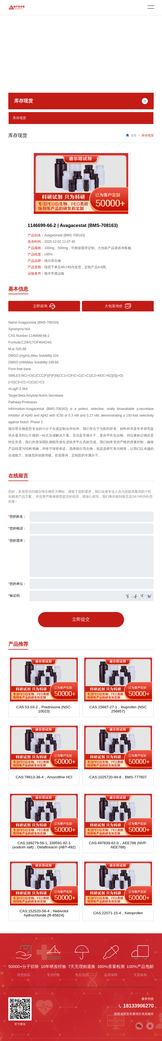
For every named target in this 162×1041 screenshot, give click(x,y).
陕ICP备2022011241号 (72, 1032)
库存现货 (19, 117)
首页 (134, 134)
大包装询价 (118, 305)
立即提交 (81, 615)
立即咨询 (44, 305)
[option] (81, 182)
